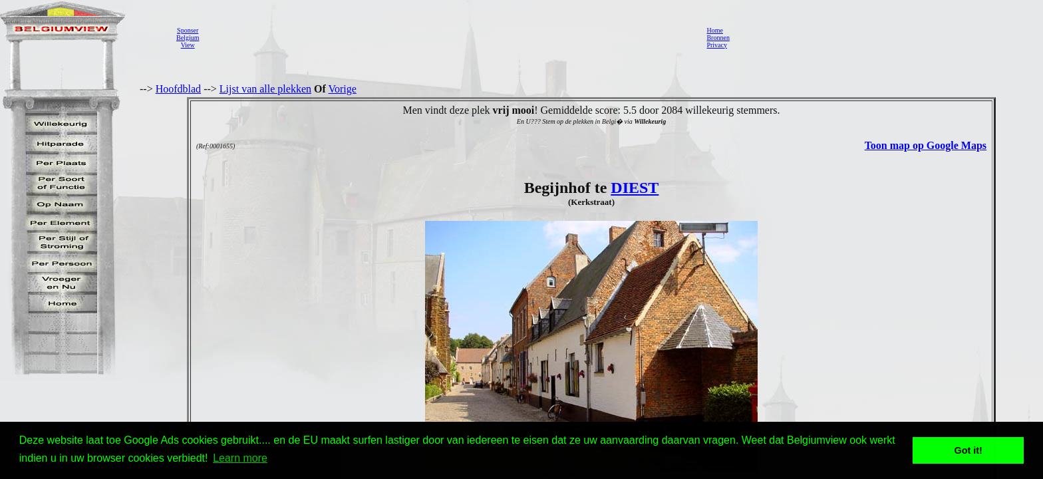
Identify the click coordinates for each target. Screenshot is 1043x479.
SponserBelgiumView (187, 38)
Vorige (343, 88)
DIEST (635, 187)
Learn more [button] (240, 458)
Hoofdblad (178, 88)
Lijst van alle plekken (265, 88)
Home (714, 30)
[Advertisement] (449, 37)
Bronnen (717, 37)
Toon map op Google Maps (925, 145)
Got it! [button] (968, 450)
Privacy (716, 45)
